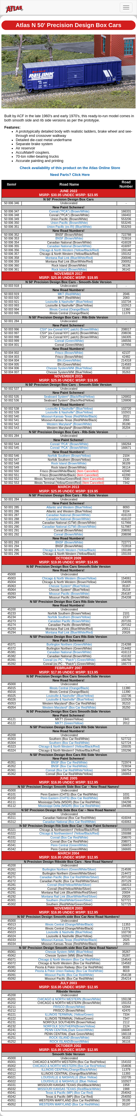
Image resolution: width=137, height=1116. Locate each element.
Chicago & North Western (69, 550)
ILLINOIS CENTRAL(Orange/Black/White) (69, 1069)
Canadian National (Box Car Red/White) (69, 821)
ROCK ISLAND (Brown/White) (69, 1037)
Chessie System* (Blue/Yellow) (69, 586)
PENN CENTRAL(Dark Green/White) (69, 1030)
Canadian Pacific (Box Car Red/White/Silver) (69, 877)
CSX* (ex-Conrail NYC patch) (69, 329)
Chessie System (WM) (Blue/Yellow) (69, 951)
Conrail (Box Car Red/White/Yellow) (69, 770)
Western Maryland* (69, 424)
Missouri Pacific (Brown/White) (69, 593)
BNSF (69, 542)
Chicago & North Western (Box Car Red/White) (69, 959)
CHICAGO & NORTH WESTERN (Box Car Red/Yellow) (69, 1066)
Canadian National (69, 515)
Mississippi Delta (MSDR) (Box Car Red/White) (69, 805)
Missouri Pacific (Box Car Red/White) (69, 975)
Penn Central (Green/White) (69, 845)
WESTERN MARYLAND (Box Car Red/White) (69, 1104)
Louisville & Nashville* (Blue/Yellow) (69, 695)
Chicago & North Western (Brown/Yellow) (69, 578)
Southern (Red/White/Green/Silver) (69, 900)
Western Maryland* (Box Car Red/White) (69, 707)
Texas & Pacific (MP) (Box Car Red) (69, 1092)
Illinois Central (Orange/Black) (69, 688)
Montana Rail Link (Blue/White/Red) (69, 257)
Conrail (69, 340)
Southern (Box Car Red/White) (69, 742)
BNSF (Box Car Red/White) (69, 762)
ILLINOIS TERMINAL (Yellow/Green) (69, 1014)
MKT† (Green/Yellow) (69, 723)
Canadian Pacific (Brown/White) (69, 621)
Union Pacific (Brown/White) (69, 222)
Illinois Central (69, 309)
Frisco (69, 352)
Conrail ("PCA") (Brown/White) (69, 211)
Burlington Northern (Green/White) (69, 644)
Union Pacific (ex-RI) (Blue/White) (69, 226)
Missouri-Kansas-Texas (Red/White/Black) (69, 940)
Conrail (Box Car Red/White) (69, 837)
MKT (69, 294)
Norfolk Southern (69, 455)
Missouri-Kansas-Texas (69, 416)
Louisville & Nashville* (69, 301)
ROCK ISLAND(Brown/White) (69, 1041)
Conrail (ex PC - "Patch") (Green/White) (69, 660)
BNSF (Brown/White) (69, 238)
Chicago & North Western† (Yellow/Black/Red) (69, 746)
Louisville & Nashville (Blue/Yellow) (69, 932)
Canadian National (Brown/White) (69, 246)
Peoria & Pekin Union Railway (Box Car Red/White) (69, 971)
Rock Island (69, 463)
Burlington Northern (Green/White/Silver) (69, 869)
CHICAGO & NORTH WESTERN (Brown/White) (69, 999)
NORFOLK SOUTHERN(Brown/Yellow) (69, 1026)
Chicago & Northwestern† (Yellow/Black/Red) (69, 833)
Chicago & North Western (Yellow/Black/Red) (69, 250)
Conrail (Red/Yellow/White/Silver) (69, 884)
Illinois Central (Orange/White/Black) (69, 924)
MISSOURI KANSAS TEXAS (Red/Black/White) (69, 1089)
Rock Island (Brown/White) (69, 269)
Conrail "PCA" (69, 444)
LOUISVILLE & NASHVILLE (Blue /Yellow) (69, 1077)
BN (69, 360)
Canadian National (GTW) (69, 526)
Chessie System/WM (69, 368)
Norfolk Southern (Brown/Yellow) (69, 617)
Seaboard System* (69, 396)
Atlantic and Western (69, 507)
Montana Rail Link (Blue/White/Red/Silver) (69, 896)
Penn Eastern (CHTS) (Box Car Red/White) (69, 798)
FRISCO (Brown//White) (69, 1007)
